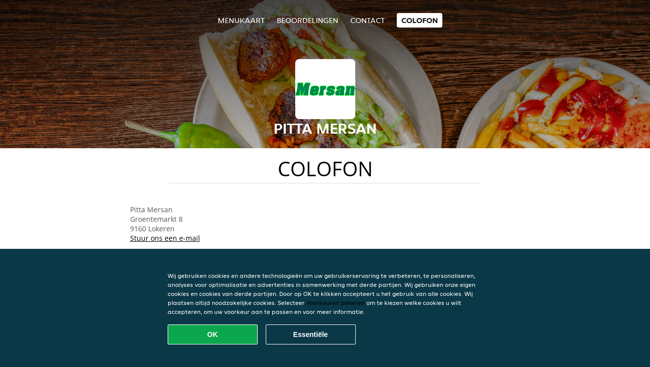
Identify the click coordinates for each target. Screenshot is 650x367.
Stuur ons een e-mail (165, 238)
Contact (367, 20)
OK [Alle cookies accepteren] (212, 334)
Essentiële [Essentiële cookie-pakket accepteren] (310, 334)
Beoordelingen (307, 20)
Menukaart (241, 20)
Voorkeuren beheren (335, 302)
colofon (419, 20)
